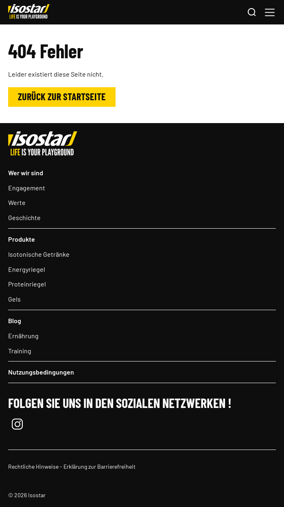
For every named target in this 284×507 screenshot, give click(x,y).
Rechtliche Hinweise (33, 466)
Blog (14, 320)
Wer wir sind (25, 172)
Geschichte (24, 217)
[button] (270, 12)
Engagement (26, 188)
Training (19, 351)
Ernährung (23, 335)
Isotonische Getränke (39, 254)
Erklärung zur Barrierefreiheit (99, 466)
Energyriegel (26, 269)
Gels (14, 299)
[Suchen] (251, 12)
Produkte (21, 239)
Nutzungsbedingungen (41, 372)
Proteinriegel (27, 284)
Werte (17, 202)
